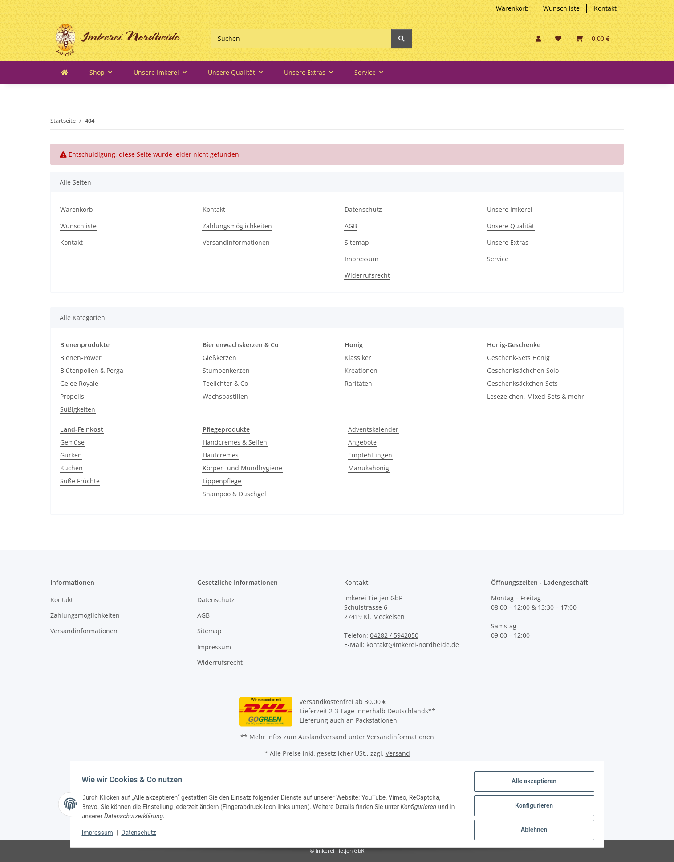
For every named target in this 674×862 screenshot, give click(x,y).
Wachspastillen (225, 396)
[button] (538, 38)
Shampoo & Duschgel (234, 494)
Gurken (71, 455)
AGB (351, 226)
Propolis (72, 396)
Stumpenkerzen (226, 370)
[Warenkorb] (592, 38)
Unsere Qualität (510, 226)
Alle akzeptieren (530, 784)
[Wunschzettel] (558, 38)
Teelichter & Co (225, 383)
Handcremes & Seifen (235, 442)
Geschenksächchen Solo (523, 370)
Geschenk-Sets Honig (518, 357)
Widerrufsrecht (367, 275)
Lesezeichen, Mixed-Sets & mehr (535, 396)
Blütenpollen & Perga (91, 370)
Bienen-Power (81, 357)
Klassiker (358, 357)
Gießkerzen (219, 357)
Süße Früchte (80, 481)
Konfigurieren (531, 807)
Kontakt (605, 8)
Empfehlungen (370, 455)
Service (497, 259)
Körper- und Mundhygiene (242, 468)
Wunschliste (561, 8)
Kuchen (71, 468)
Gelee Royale (79, 383)
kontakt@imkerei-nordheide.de (412, 644)
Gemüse (72, 442)
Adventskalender (373, 429)
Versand (398, 753)
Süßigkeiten (77, 409)
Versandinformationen (236, 242)
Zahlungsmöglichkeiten (237, 226)
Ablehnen (531, 830)
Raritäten (358, 383)
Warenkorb (512, 8)
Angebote (362, 442)
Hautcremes (221, 455)
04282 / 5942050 (394, 635)
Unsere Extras (507, 242)
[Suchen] (301, 38)
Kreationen (361, 370)
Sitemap (357, 242)
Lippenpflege (222, 481)
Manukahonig (368, 468)
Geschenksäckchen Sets (522, 383)
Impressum (361, 259)
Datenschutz (363, 209)
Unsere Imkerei (509, 209)
